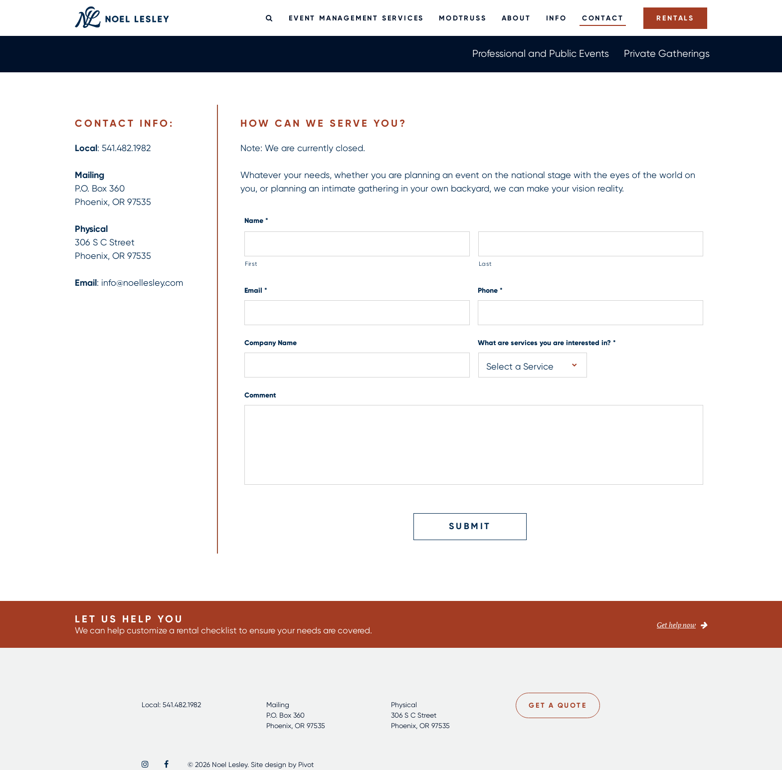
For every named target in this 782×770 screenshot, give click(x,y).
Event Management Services (356, 17)
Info (556, 17)
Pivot (306, 764)
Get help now (676, 624)
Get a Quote (558, 704)
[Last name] (591, 243)
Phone (490, 290)
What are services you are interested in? (547, 343)
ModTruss (462, 17)
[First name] (357, 243)
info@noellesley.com (142, 282)
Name (256, 220)
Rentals (675, 17)
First (251, 263)
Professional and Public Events (540, 53)
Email (255, 290)
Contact (603, 17)
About (516, 17)
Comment (260, 395)
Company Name (270, 343)
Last (485, 263)
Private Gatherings (667, 53)
